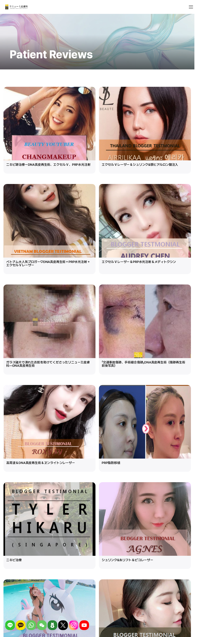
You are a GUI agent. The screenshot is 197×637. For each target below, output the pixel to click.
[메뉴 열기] (190, 6)
